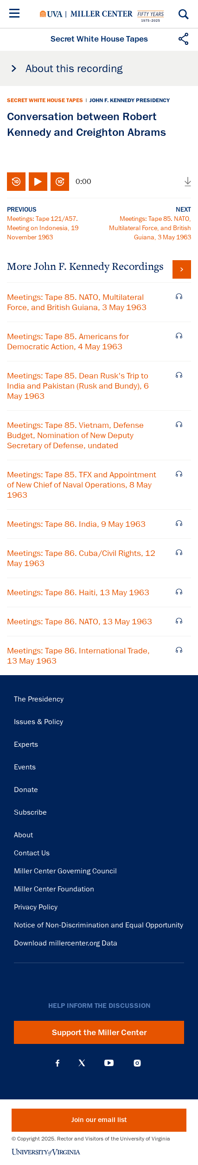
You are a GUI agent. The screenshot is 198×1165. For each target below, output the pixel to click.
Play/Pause (38, 181)
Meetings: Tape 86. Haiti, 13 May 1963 (78, 592)
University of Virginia (51, 13)
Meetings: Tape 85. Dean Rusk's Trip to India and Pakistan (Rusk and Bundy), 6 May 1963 (78, 386)
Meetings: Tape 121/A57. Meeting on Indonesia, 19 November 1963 (42, 227)
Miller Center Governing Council (65, 871)
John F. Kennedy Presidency (129, 100)
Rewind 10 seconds (16, 181)
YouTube (109, 1063)
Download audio (188, 181)
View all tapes (181, 269)
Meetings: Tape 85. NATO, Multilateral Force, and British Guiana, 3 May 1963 (150, 227)
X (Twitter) (81, 1063)
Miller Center (101, 13)
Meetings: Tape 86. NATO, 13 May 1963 (79, 621)
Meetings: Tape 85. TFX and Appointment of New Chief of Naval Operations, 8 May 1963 (81, 485)
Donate (26, 789)
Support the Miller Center (99, 1032)
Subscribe (30, 812)
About (23, 835)
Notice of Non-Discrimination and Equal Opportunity (98, 925)
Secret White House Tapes (45, 100)
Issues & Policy (38, 721)
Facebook (57, 1063)
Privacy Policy (35, 907)
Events (25, 767)
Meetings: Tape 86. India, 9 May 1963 (76, 524)
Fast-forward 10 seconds (60, 181)
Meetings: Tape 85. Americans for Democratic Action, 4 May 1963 (68, 341)
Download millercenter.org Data (65, 943)
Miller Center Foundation (54, 889)
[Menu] (16, 14)
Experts (26, 744)
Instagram (137, 1063)
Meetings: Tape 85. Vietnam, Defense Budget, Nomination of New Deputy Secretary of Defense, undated (75, 435)
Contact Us (32, 853)
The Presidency (39, 699)
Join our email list (99, 1120)
